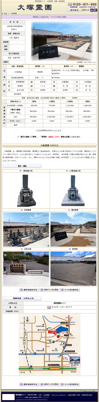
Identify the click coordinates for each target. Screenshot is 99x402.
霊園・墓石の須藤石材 (31, 397)
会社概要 (47, 395)
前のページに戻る (89, 391)
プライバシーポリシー (58, 395)
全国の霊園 (71, 395)
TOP (5, 13)
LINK (78, 395)
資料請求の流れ (87, 395)
